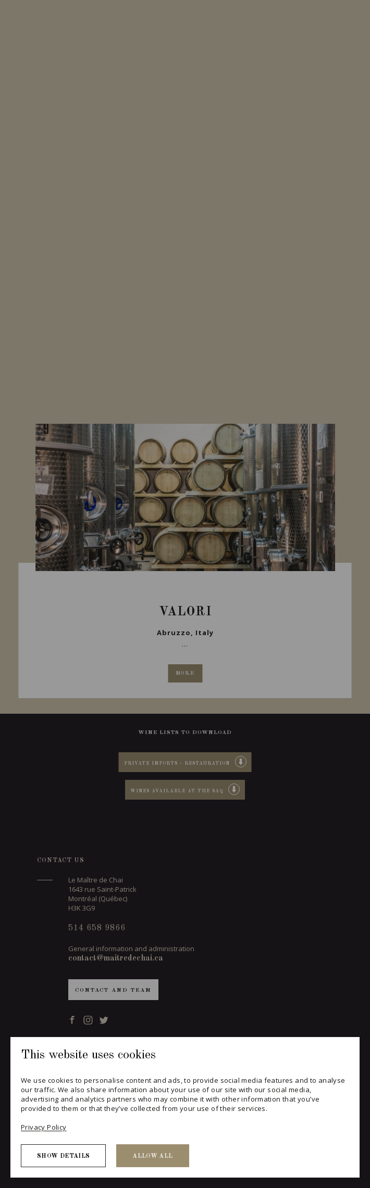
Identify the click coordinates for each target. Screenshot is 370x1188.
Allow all (152, 1156)
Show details (63, 1156)
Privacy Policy (43, 1127)
